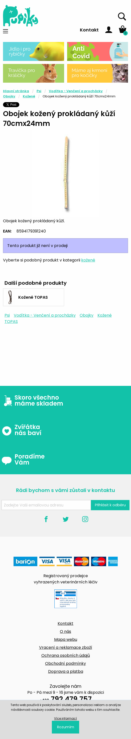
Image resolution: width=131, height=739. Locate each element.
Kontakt (89, 30)
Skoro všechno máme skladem (32, 401)
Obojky (9, 96)
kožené (88, 260)
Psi (39, 91)
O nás (65, 631)
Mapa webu (65, 639)
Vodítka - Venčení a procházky (76, 91)
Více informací (65, 718)
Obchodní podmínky (65, 663)
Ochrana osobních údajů (65, 655)
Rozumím (65, 727)
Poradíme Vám (23, 460)
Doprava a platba (65, 671)
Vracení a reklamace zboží (65, 647)
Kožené (29, 96)
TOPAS (11, 321)
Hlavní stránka (16, 91)
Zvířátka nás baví (21, 430)
